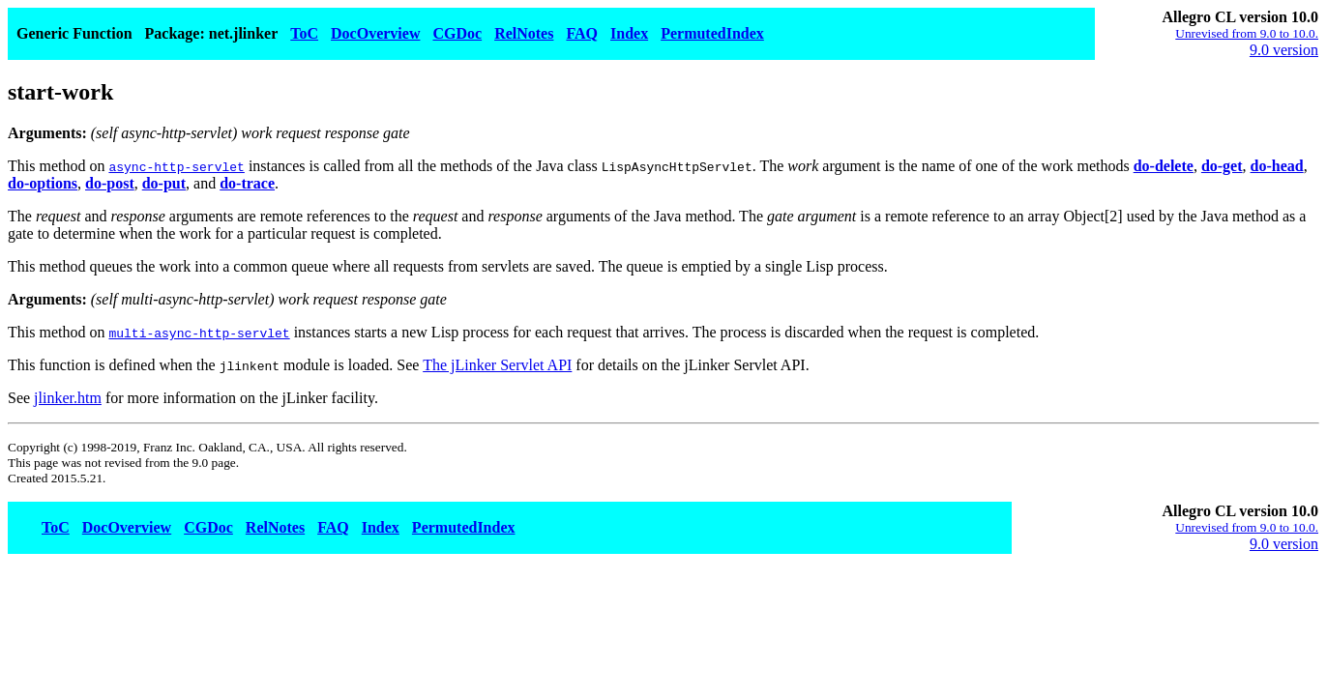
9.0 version (1284, 50)
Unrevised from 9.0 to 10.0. (1246, 33)
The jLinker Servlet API (497, 365)
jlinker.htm (68, 398)
